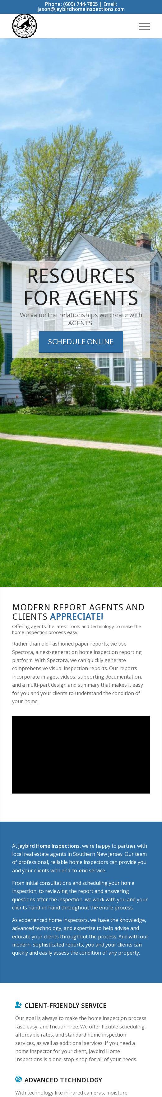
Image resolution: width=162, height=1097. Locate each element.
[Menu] (141, 25)
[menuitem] (141, 25)
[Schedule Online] (81, 342)
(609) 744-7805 (80, 4)
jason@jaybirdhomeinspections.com (81, 9)
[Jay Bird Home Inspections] (67, 25)
